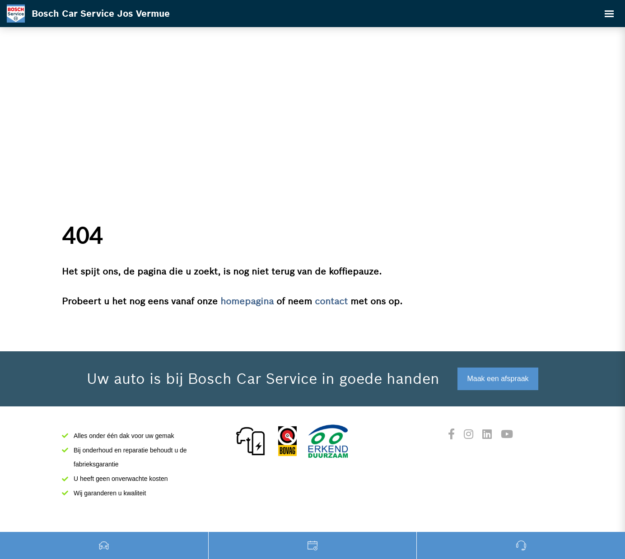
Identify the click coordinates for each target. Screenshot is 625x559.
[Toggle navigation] (609, 14)
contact (331, 301)
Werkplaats (313, 545)
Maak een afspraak (497, 378)
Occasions (104, 545)
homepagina (247, 301)
